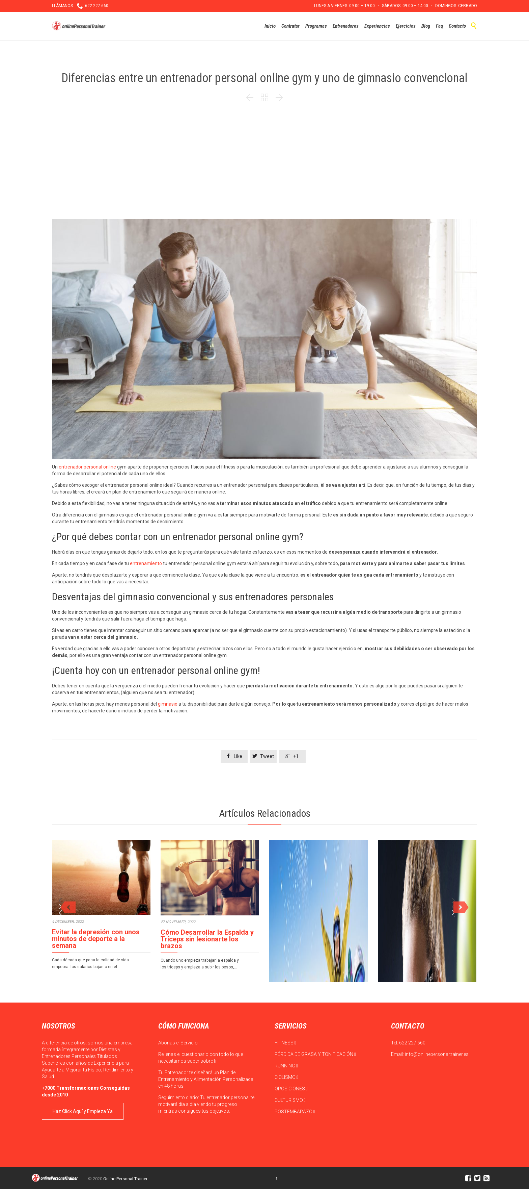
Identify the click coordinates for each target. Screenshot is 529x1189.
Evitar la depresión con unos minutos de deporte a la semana (96, 939)
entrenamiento (146, 563)
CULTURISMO (290, 1100)
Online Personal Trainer (125, 1178)
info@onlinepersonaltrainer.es (437, 1054)
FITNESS (285, 1042)
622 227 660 (412, 1042)
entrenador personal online (87, 467)
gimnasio (167, 704)
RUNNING (286, 1065)
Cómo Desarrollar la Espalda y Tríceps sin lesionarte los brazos (207, 939)
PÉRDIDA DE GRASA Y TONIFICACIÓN (315, 1054)
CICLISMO (286, 1077)
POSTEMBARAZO (295, 1111)
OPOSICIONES (291, 1088)
